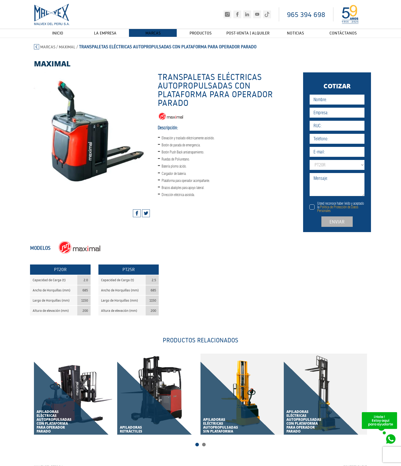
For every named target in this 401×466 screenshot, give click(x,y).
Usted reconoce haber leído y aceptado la (355, 207)
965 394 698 (306, 14)
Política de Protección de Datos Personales (352, 209)
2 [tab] (204, 445)
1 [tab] (197, 445)
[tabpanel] (85, 135)
